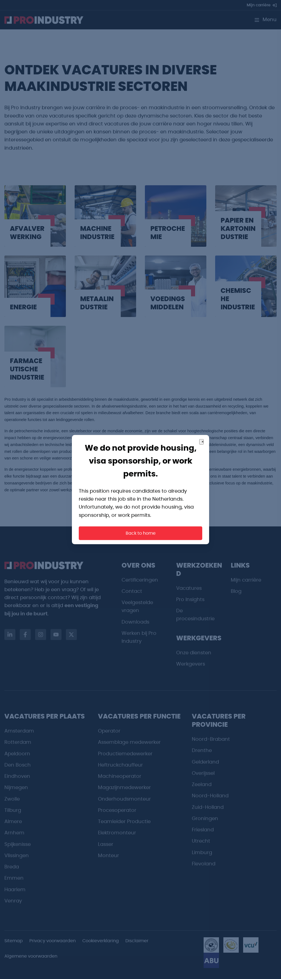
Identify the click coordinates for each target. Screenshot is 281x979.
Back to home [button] (141, 533)
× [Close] (202, 442)
